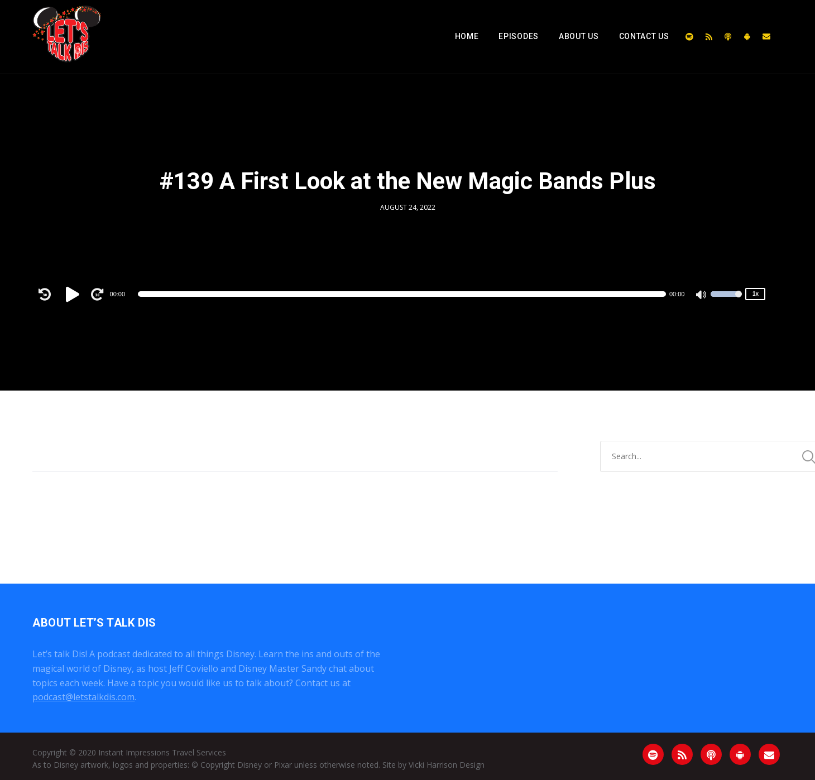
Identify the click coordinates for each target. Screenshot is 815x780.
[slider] (402, 294)
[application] (402, 294)
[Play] (74, 294)
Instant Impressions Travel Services (162, 752)
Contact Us (644, 36)
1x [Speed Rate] (755, 294)
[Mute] (701, 295)
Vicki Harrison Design (447, 764)
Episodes (518, 36)
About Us (579, 36)
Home (467, 36)
